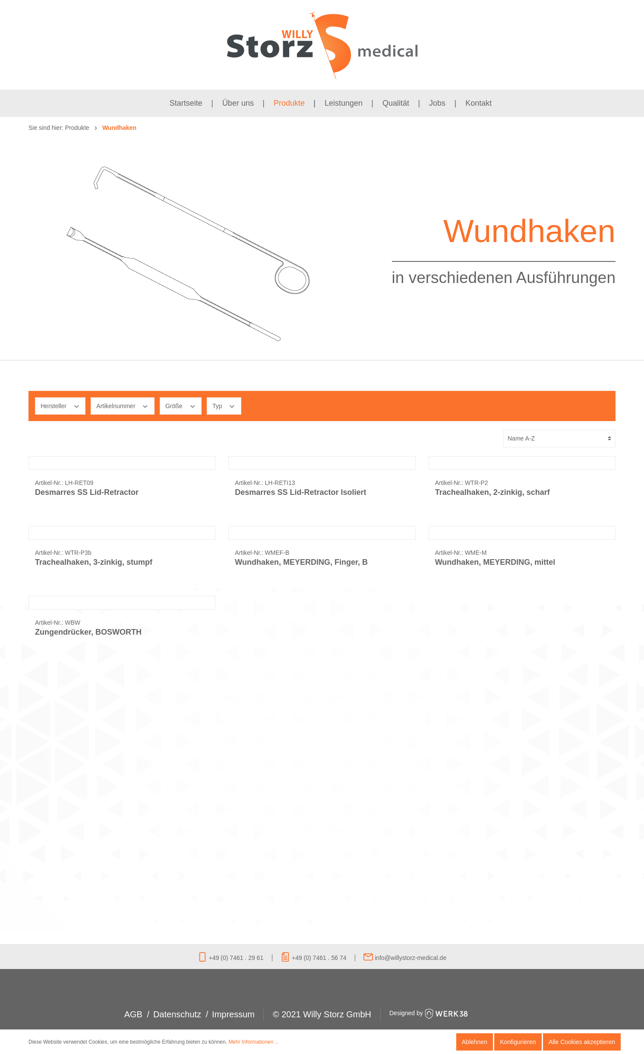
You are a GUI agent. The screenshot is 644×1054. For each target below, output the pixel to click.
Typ (224, 405)
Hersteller (60, 405)
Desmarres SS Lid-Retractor (87, 578)
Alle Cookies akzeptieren (582, 1041)
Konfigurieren (518, 1041)
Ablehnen (474, 1041)
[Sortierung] (559, 438)
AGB (133, 1014)
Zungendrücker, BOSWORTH (88, 891)
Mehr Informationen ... (253, 1042)
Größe (180, 405)
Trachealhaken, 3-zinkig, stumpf (93, 734)
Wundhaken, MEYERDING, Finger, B (301, 734)
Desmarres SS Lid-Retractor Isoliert (300, 578)
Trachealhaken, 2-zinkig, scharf (492, 578)
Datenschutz (177, 1014)
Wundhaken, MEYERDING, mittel (495, 734)
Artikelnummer (122, 405)
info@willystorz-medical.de (404, 957)
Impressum (233, 1014)
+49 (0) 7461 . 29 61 (230, 957)
